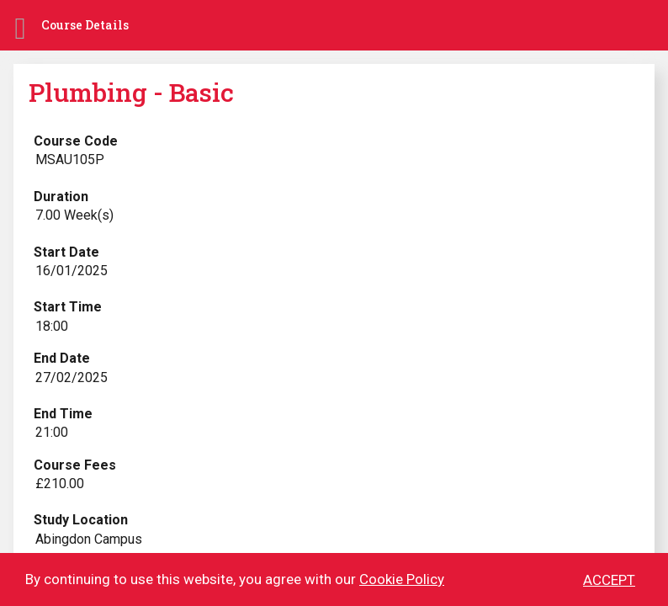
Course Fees (75, 465)
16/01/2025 (71, 271)
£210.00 (59, 484)
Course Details (85, 25)
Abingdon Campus (88, 539)
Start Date (66, 252)
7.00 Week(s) (74, 215)
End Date (62, 358)
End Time (63, 414)
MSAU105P (69, 159)
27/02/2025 (71, 377)
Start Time (68, 307)
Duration (61, 197)
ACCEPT (609, 579)
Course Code (76, 141)
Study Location (81, 520)
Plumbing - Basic (131, 92)
